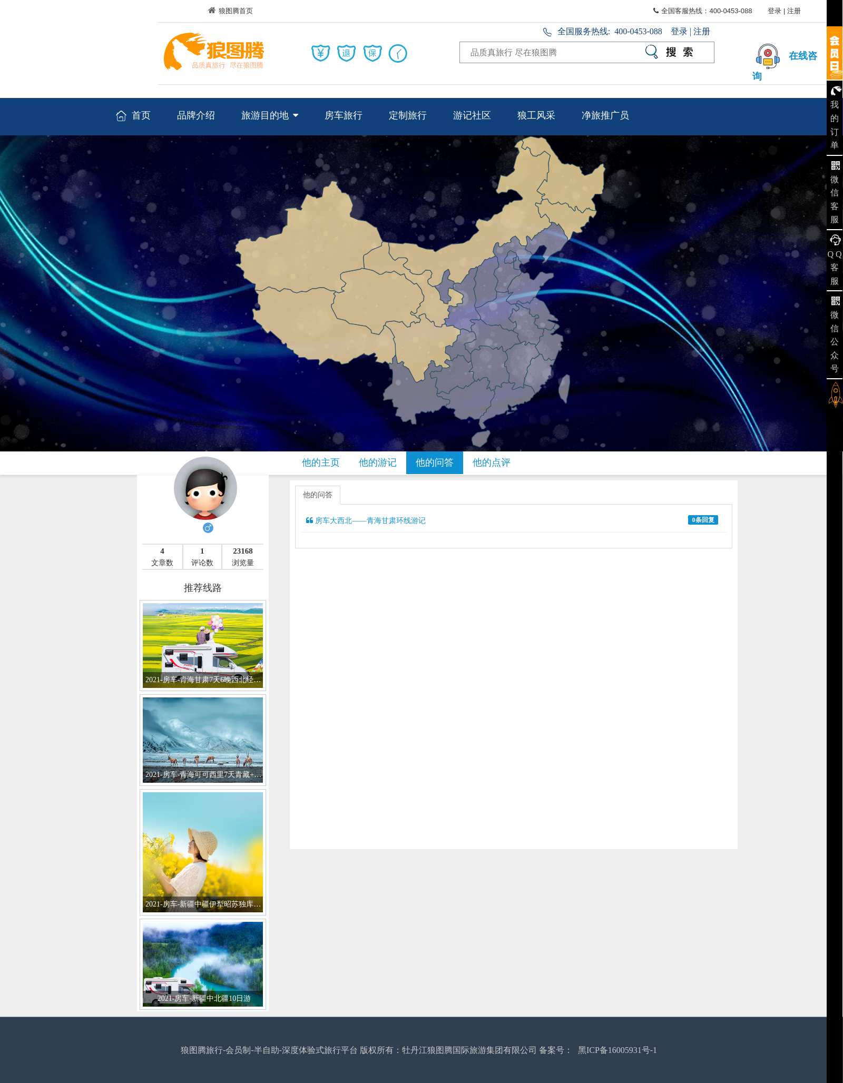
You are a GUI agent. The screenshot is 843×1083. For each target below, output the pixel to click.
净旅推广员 (605, 115)
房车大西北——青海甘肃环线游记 (512, 520)
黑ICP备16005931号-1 (617, 1050)
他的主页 (321, 462)
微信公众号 (834, 341)
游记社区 (472, 115)
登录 (774, 11)
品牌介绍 (196, 115)
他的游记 (378, 462)
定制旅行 (408, 115)
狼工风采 (536, 115)
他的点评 (492, 462)
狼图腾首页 (230, 11)
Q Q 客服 (834, 267)
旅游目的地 (269, 115)
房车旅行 (343, 115)
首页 (133, 116)
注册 (794, 11)
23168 (243, 551)
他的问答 (435, 462)
